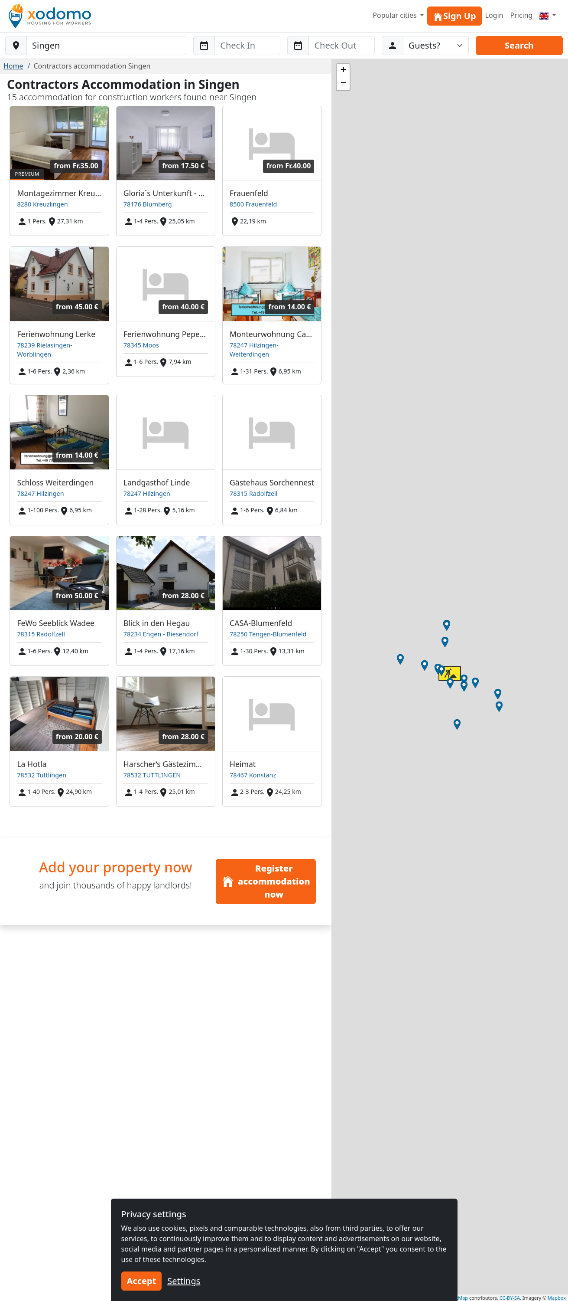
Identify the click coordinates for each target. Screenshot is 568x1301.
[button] (499, 706)
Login (494, 15)
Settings (183, 1281)
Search (519, 45)
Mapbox (557, 1297)
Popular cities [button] (396, 15)
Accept (141, 1281)
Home (13, 66)
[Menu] (547, 15)
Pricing (521, 15)
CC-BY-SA (510, 1297)
